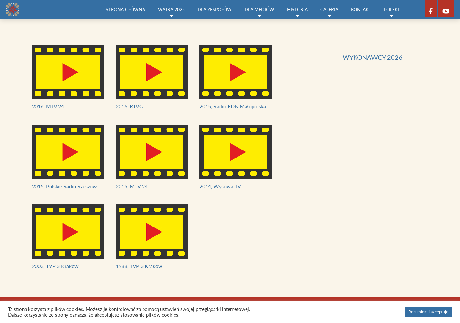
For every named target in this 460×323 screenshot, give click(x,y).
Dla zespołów (215, 9)
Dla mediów (259, 13)
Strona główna (125, 9)
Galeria (329, 13)
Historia (297, 13)
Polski (391, 13)
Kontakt (361, 9)
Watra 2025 (171, 13)
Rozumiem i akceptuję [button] (428, 311)
